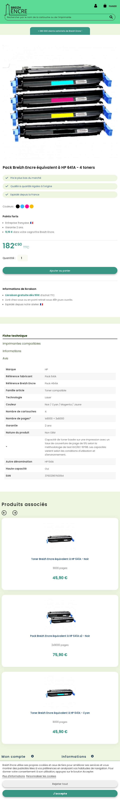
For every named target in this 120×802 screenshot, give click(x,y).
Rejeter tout (60, 784)
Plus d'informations (13, 776)
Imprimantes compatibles (22, 343)
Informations (12, 351)
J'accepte (60, 793)
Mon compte (13, 756)
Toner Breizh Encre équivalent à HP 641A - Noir (60, 559)
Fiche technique (15, 336)
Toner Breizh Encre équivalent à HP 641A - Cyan (60, 713)
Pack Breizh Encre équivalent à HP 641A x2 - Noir (60, 636)
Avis (5, 358)
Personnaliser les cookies (41, 776)
